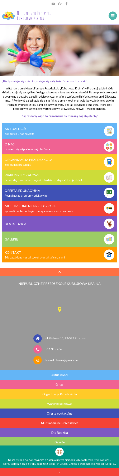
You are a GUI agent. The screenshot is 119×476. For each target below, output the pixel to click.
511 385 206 (54, 349)
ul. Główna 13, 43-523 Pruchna (66, 338)
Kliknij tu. (110, 463)
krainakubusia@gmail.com (62, 360)
